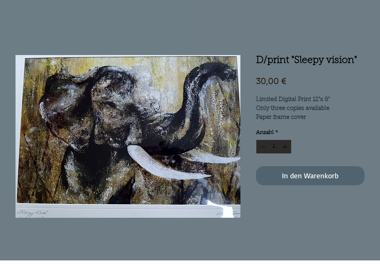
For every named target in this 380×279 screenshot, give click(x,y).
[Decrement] (262, 146)
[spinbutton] (274, 146)
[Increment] (285, 146)
